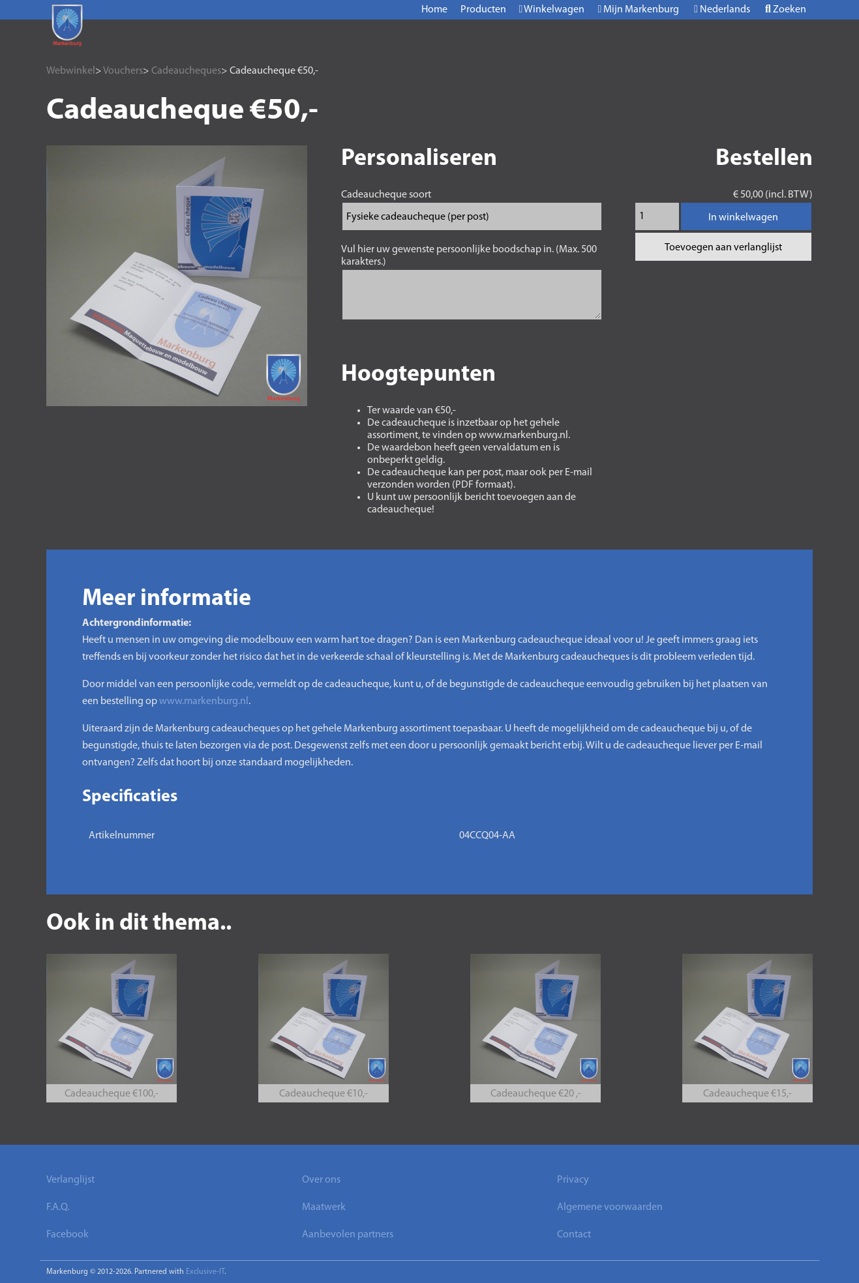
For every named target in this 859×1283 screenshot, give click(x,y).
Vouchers (123, 71)
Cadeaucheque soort (386, 195)
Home (434, 10)
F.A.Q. (57, 1207)
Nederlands (722, 9)
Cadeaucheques (186, 71)
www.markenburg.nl (204, 701)
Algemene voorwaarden (610, 1207)
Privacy (573, 1180)
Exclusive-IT (205, 1272)
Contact (574, 1235)
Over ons (321, 1180)
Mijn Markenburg (638, 9)
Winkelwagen (552, 9)
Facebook (67, 1235)
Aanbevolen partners (347, 1235)
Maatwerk (324, 1207)
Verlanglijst (70, 1180)
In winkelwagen (743, 218)
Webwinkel (70, 71)
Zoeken (785, 9)
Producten (483, 10)
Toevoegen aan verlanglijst (723, 248)
